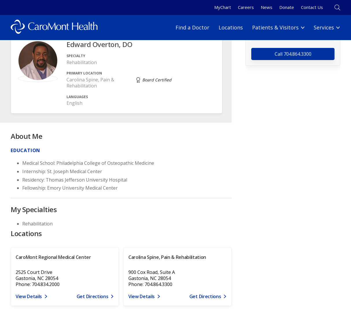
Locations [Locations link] (231, 27)
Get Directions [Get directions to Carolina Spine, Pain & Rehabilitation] (205, 296)
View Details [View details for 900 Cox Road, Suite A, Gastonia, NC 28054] (141, 296)
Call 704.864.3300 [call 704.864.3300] (293, 54)
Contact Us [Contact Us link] (312, 7)
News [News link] (266, 7)
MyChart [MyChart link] (222, 7)
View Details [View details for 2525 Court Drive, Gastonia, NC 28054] (29, 296)
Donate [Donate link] (286, 7)
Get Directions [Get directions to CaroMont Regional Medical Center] (92, 296)
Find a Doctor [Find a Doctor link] (192, 27)
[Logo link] (54, 28)
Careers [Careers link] (246, 7)
